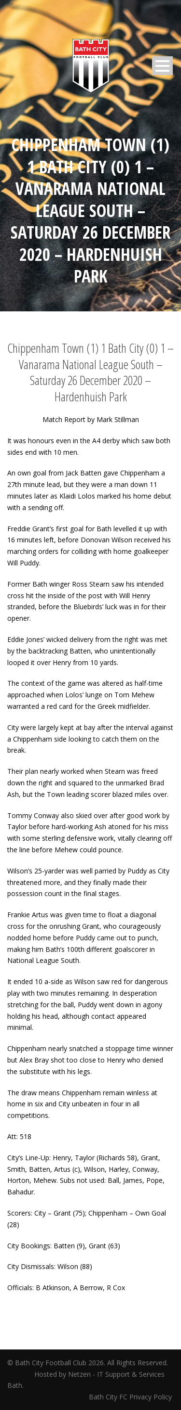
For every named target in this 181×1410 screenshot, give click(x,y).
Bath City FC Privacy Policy (131, 1396)
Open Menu (162, 65)
